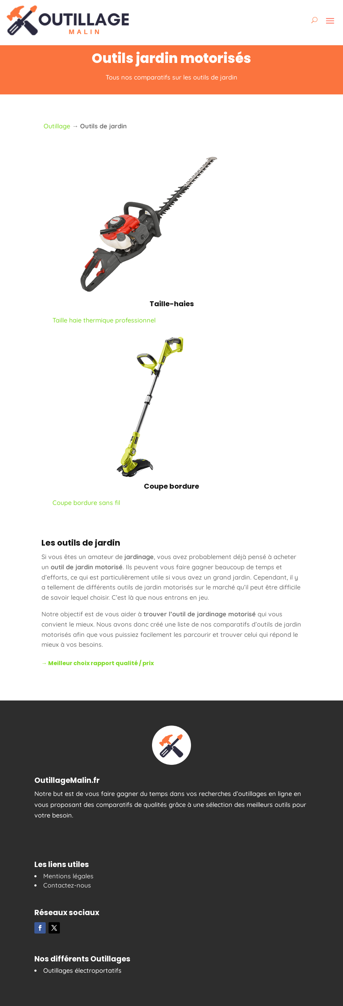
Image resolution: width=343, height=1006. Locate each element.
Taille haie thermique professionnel (104, 320)
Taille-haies (172, 304)
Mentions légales (68, 876)
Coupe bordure (171, 486)
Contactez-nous (67, 885)
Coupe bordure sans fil (86, 503)
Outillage (57, 126)
